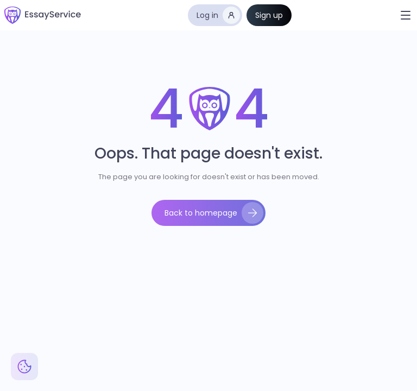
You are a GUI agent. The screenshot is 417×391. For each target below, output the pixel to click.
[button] (406, 15)
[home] (42, 15)
